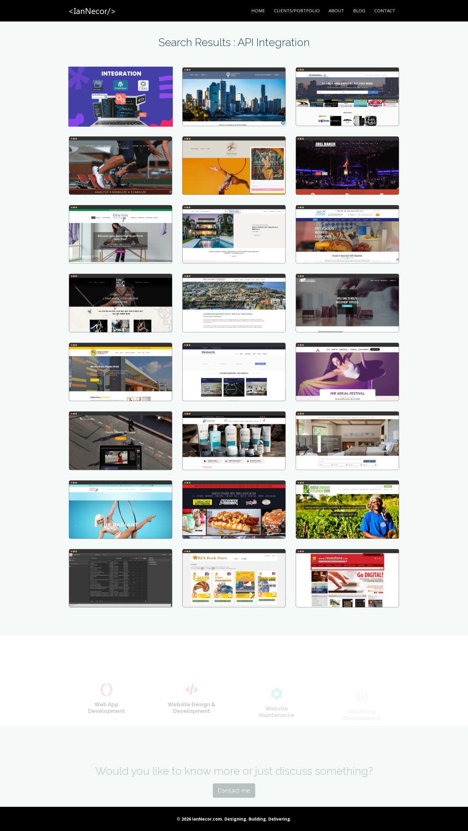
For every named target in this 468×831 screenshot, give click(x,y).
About (336, 10)
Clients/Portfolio (297, 10)
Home (258, 10)
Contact (384, 10)
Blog (359, 10)
